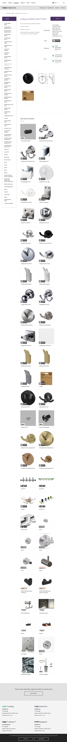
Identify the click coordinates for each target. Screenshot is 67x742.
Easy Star (58, 29)
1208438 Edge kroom (7, 40)
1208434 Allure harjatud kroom (7, 32)
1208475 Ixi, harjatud (6, 51)
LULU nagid (6, 195)
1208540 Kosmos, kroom (8, 77)
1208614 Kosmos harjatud (8, 95)
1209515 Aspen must (7, 126)
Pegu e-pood (59, 32)
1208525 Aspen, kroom (7, 58)
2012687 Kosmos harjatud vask (8, 143)
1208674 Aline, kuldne (7, 110)
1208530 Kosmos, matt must (8, 65)
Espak (59, 30)
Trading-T (22, 3)
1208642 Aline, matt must (8, 106)
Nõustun (26, 738)
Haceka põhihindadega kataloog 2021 (58, 48)
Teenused (62, 8)
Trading (10, 3)
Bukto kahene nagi (8, 185)
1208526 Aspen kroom (7, 62)
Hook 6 (5, 190)
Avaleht (4, 3)
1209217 (6, 119)
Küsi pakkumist (33, 694)
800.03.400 (6, 158)
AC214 (5, 163)
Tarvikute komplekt (8, 204)
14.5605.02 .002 (7, 129)
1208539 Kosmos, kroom (8, 73)
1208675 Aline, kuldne (7, 113)
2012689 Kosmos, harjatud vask (8, 147)
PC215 (5, 198)
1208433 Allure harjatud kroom (7, 29)
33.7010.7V (6, 150)
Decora (53, 29)
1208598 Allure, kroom (7, 91)
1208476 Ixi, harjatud (6, 54)
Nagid (12, 14)
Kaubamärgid (50, 8)
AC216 (5, 168)
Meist (28, 3)
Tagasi (7, 19)
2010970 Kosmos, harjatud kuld (8, 136)
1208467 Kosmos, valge (8, 43)
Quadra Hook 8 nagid (7, 201)
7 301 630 (6, 727)
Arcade (53, 26)
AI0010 (5, 173)
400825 (6, 155)
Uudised (57, 8)
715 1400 (6, 712)
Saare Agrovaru (55, 33)
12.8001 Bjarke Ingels (7, 25)
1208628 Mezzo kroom (7, 102)
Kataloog (8, 14)
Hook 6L (6, 192)
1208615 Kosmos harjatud (8, 99)
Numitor (54, 32)
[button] (64, 3)
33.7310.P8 (6, 153)
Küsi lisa (58, 19)
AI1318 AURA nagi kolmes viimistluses (8, 177)
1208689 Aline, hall (8, 116)
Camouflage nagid (8, 187)
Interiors (16, 3)
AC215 (5, 166)
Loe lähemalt (41, 738)
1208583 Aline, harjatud (7, 80)
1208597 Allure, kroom (7, 88)
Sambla (54, 35)
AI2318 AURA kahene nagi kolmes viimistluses (8, 181)
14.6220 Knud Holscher (7, 132)
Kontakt (33, 3)
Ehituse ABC (54, 30)
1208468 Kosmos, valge (8, 47)
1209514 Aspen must (7, 122)
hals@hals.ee (5, 710)
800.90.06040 (7, 160)
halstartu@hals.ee (6, 725)
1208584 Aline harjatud (7, 84)
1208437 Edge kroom (7, 36)
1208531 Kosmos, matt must (8, 69)
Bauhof (59, 27)
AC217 (5, 171)
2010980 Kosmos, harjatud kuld (8, 140)
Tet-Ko (60, 36)
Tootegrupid (43, 8)
